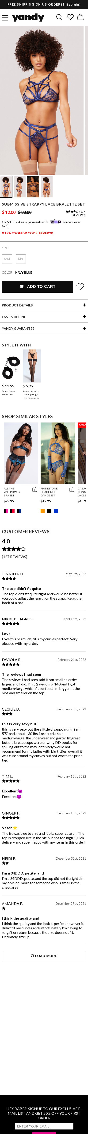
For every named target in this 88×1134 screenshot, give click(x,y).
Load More (44, 956)
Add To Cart (37, 286)
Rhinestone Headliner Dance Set (49, 492)
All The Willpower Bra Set (12, 492)
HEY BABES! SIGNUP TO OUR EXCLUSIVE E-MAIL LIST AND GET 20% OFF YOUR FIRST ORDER (44, 1113)
